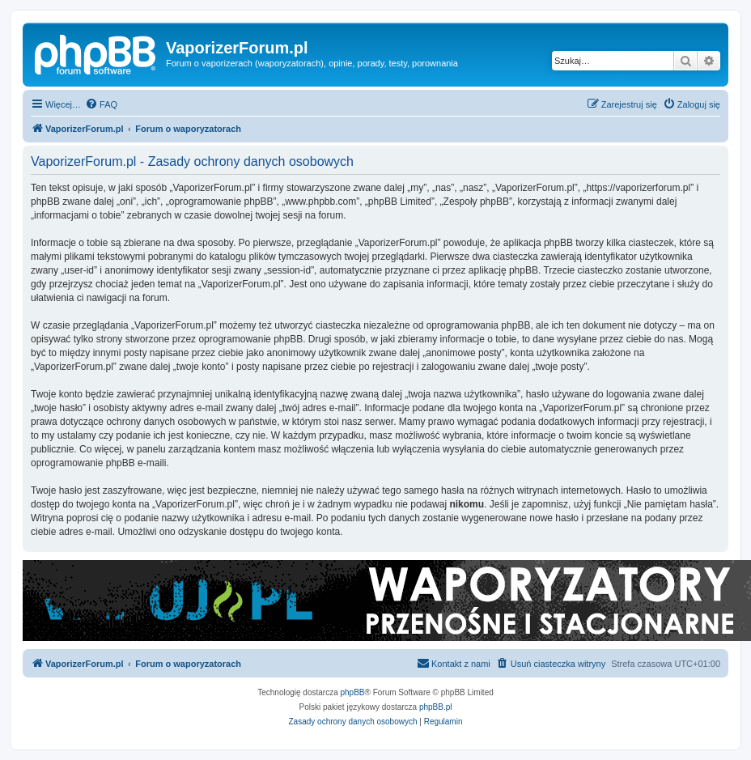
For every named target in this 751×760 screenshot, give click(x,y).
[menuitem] (101, 104)
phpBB (353, 692)
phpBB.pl (435, 707)
